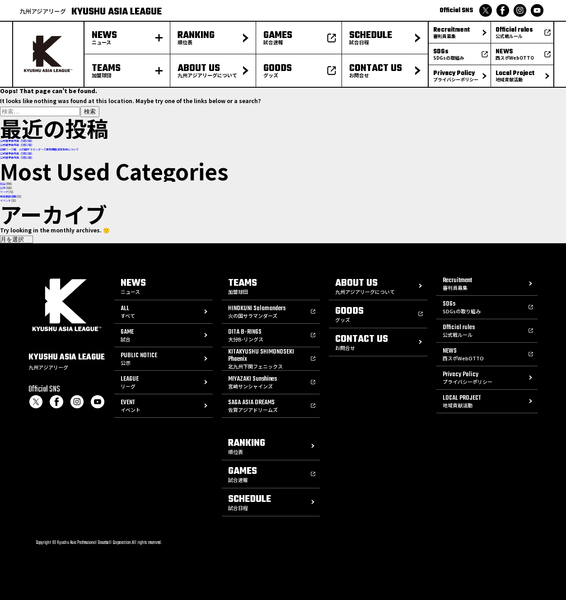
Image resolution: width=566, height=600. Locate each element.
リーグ (4, 192)
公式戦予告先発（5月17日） (17, 145)
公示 (2, 188)
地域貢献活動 (8, 196)
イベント (5, 200)
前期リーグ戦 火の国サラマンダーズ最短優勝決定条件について (39, 149)
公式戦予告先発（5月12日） (17, 158)
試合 (2, 184)
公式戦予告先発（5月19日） (17, 141)
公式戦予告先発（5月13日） (17, 153)
